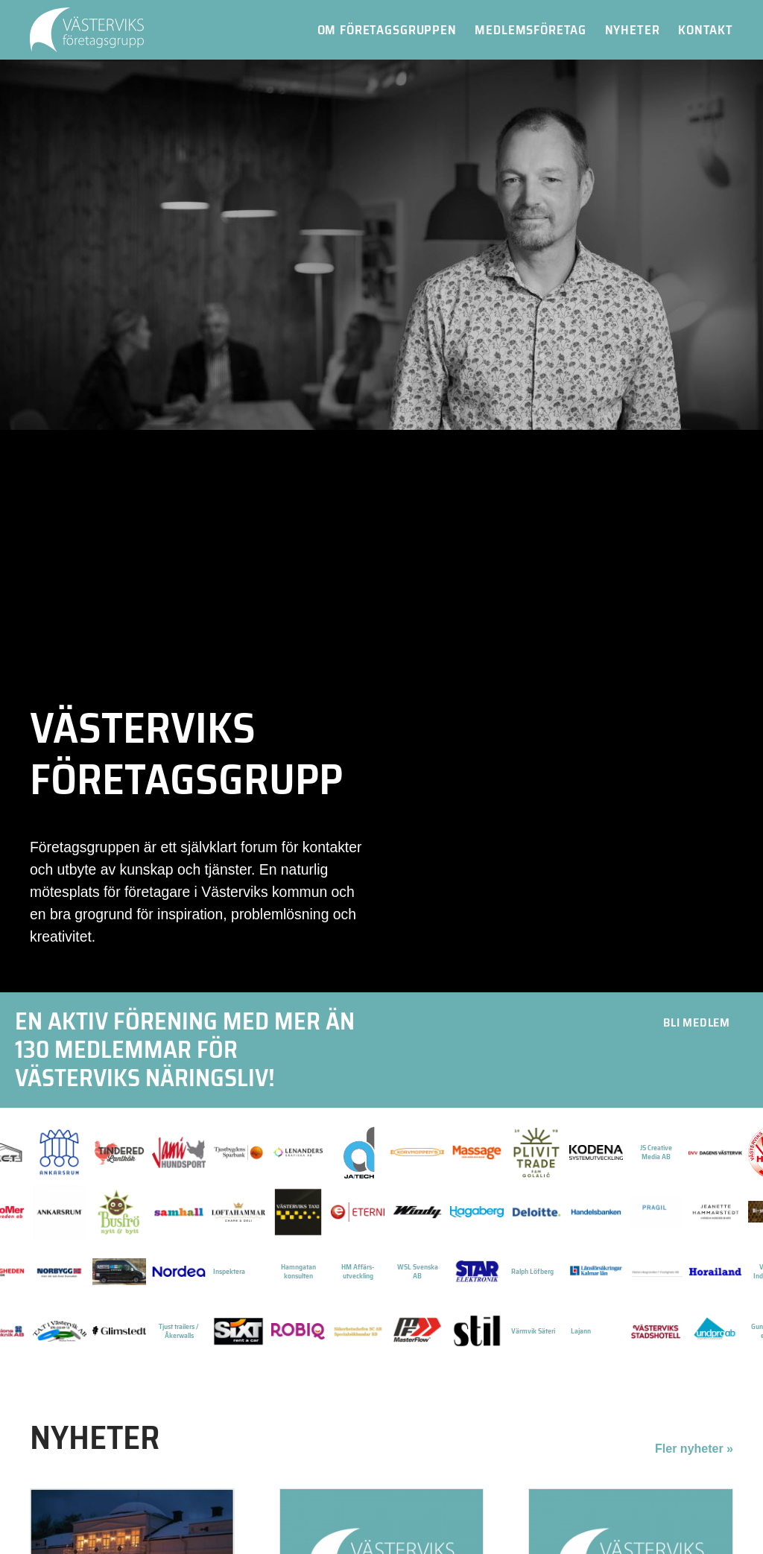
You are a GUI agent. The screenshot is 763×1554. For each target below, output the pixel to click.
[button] (696, 1022)
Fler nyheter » (694, 1448)
